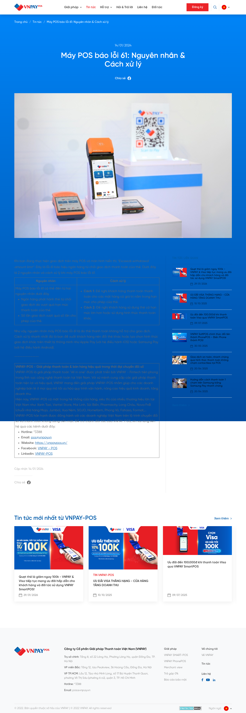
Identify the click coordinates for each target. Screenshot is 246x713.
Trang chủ (21, 22)
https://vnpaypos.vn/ (51, 443)
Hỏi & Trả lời (124, 7)
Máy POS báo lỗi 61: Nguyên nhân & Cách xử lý (78, 22)
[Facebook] (202, 680)
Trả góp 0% (171, 673)
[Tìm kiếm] (215, 7)
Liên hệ (142, 7)
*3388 (77, 684)
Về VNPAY (207, 655)
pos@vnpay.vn (41, 437)
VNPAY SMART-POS (176, 655)
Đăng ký (197, 7)
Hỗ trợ (104, 7)
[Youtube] (208, 680)
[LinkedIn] (214, 680)
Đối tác (157, 7)
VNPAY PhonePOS (175, 661)
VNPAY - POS (47, 448)
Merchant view (173, 667)
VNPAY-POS (44, 454)
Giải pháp (71, 7)
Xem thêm (181, 405)
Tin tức (91, 7)
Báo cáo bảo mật (175, 679)
